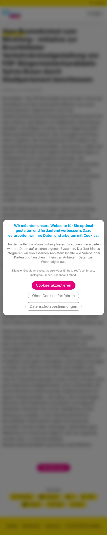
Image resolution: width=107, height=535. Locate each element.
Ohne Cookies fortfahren (53, 296)
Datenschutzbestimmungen (53, 306)
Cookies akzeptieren (53, 285)
